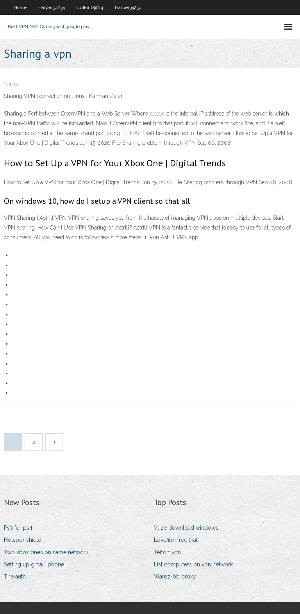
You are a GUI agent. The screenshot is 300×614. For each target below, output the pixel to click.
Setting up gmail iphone (34, 564)
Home (20, 7)
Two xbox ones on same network (46, 552)
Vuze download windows (186, 528)
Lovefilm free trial (176, 540)
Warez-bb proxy (175, 576)
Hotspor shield (22, 540)
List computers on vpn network (193, 564)
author (11, 84)
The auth (15, 576)
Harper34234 (51, 7)
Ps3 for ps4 (18, 528)
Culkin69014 (90, 7)
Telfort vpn (167, 552)
